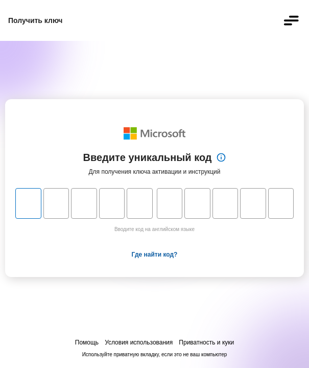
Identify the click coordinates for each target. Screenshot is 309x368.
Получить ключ (35, 20)
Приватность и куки (206, 342)
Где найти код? (155, 254)
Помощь (87, 342)
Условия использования (139, 342)
